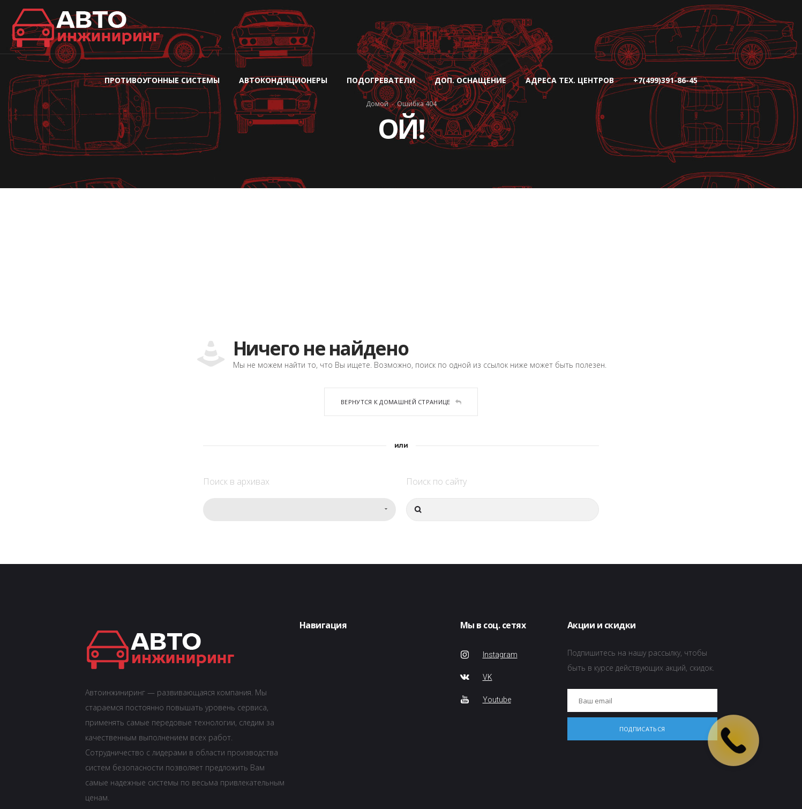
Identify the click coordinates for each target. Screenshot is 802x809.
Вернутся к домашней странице (401, 402)
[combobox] (299, 509)
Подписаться (642, 729)
